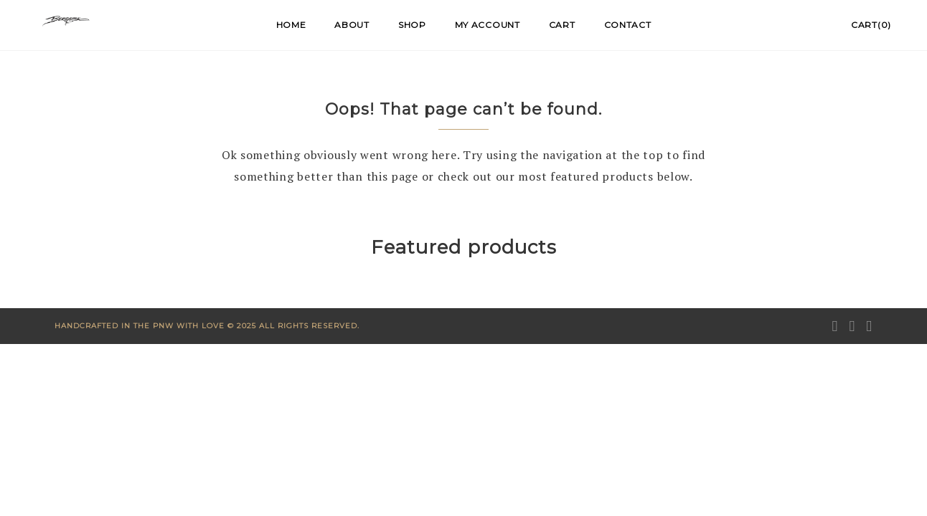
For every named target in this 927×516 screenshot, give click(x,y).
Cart (562, 24)
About (352, 24)
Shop (412, 24)
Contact (627, 24)
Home (291, 24)
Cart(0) (871, 24)
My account (487, 24)
